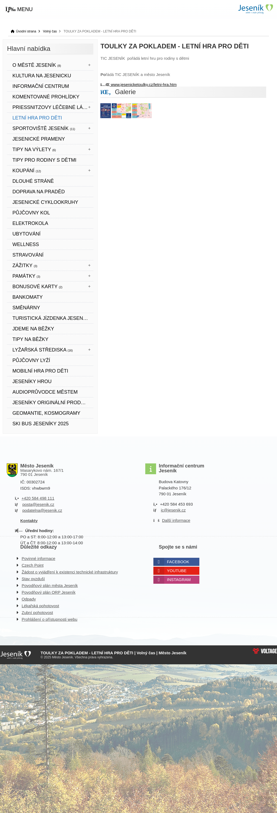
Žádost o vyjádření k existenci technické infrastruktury (70, 572)
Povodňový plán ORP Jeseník (48, 592)
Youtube (177, 570)
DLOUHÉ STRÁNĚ (33, 181)
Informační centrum (40, 86)
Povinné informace (38, 558)
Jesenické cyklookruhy (45, 202)
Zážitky (24, 265)
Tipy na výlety (34, 149)
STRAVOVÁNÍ (28, 255)
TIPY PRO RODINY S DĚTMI (44, 160)
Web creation (265, 651)
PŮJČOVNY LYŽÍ (31, 360)
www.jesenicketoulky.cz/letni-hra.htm (138, 84)
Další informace (176, 520)
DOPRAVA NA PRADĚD (38, 191)
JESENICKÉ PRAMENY (38, 139)
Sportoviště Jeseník (43, 128)
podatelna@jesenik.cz (42, 510)
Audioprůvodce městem (45, 392)
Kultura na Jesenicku (41, 75)
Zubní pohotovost (37, 612)
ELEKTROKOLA (30, 223)
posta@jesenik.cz (38, 504)
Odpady (29, 599)
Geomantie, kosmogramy (46, 413)
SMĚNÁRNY (26, 307)
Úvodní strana (255, 9)
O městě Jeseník (36, 65)
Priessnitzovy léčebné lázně (52, 107)
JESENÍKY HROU (32, 381)
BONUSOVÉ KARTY (37, 286)
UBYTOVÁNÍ (26, 234)
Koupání (26, 170)
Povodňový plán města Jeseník (50, 585)
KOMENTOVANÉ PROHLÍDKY (45, 96)
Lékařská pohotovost (40, 605)
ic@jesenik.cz (173, 510)
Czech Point (33, 565)
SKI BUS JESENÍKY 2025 (40, 423)
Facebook (178, 561)
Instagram (179, 579)
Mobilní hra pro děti (40, 371)
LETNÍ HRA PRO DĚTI (37, 118)
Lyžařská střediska (42, 350)
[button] (19, 9)
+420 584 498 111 (37, 498)
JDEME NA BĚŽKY (33, 328)
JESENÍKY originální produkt (51, 402)
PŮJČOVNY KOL (31, 212)
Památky (26, 276)
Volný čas (50, 31)
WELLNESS (25, 244)
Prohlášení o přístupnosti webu (49, 619)
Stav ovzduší (33, 578)
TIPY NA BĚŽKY (30, 339)
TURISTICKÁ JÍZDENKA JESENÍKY (51, 318)
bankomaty (27, 297)
